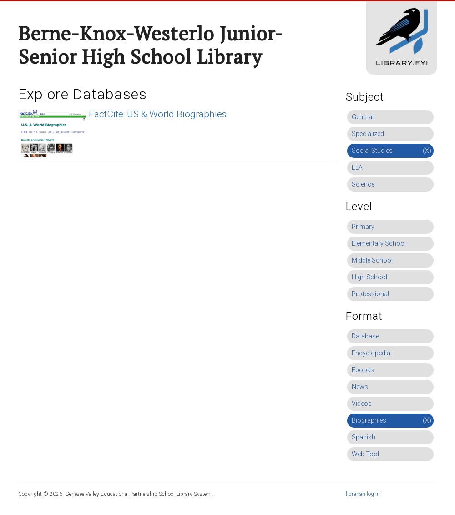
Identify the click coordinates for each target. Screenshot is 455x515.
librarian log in (363, 494)
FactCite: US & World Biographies (158, 114)
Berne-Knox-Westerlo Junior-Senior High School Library (150, 44)
